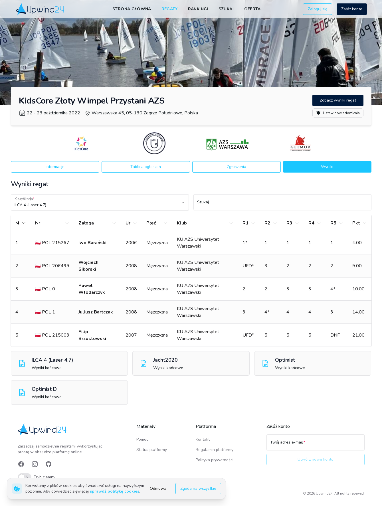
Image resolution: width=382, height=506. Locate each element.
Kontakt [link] (203, 439)
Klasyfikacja (24, 199)
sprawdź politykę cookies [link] (114, 491)
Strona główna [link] (131, 9)
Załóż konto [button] (351, 9)
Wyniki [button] (327, 166)
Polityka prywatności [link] (214, 460)
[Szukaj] (282, 205)
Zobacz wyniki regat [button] (338, 100)
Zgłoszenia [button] (236, 166)
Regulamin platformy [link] (214, 449)
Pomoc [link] (142, 439)
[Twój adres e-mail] (315, 445)
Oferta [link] (252, 9)
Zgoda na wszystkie (198, 488)
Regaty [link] (169, 9)
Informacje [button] (55, 166)
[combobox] (15, 205)
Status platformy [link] (151, 449)
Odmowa (158, 488)
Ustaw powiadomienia (338, 113)
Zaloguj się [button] (317, 9)
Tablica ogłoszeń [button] (145, 166)
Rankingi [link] (198, 9)
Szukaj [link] (226, 9)
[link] (40, 9)
